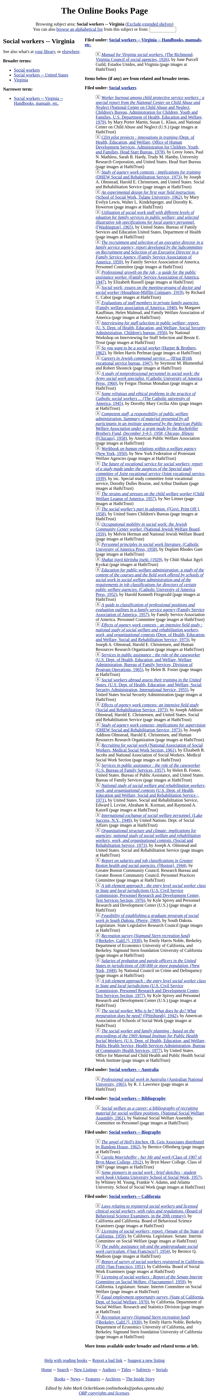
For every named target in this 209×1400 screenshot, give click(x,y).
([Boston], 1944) (144, 863)
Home (46, 1369)
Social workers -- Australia (134, 1069)
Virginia (21, 80)
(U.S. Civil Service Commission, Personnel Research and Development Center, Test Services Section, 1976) (151, 893)
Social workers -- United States (41, 75)
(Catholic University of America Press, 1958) (147, 547)
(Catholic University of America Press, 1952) (150, 582)
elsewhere (70, 51)
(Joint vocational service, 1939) (150, 471)
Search (63, 1369)
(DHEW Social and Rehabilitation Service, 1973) (148, 174)
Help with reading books (65, 1360)
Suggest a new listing (146, 1360)
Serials (162, 1369)
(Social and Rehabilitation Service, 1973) (147, 707)
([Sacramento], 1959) (149, 1279)
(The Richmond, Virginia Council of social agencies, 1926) (144, 57)
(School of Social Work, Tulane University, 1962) (145, 194)
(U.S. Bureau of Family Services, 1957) (148, 768)
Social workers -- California (135, 1196)
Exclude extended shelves (149, 24)
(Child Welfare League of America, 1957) (150, 496)
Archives (113, 1379)
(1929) (131, 559)
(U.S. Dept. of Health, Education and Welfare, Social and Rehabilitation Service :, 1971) (150, 792)
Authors (109, 1369)
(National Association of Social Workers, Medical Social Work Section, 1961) (149, 747)
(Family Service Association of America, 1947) (147, 277)
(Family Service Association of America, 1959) (149, 252)
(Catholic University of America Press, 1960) (149, 378)
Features (92, 1379)
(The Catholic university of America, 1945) (145, 398)
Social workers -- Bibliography (137, 1098)
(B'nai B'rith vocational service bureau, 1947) (144, 360)
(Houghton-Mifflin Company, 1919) (148, 290)
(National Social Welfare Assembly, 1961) (150, 1113)
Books (59, 1379)
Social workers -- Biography (135, 1132)
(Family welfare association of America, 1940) (147, 305)
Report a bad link (107, 1360)
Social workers (27, 70)
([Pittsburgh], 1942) (146, 1013)
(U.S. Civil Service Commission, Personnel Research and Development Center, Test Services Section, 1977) (151, 988)
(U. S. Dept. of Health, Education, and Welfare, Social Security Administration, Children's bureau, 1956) (150, 328)
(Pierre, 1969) (147, 918)
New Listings (85, 1369)
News (75, 1379)
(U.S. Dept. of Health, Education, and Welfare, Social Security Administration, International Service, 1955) (148, 685)
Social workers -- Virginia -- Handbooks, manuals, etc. (38, 101)
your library (45, 51)
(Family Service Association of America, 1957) (150, 609)
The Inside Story (140, 1379)
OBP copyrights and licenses (104, 1393)
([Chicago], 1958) (149, 426)
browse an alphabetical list (79, 29)
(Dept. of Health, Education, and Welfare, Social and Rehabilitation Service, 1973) (150, 632)
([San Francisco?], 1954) (147, 1249)
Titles (126, 1369)
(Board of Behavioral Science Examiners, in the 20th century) (149, 1211)
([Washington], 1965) (147, 219)
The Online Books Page (104, 11)
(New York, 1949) (148, 965)
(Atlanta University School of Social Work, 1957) (148, 1175)
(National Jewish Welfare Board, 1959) (148, 529)
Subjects (143, 1369)
